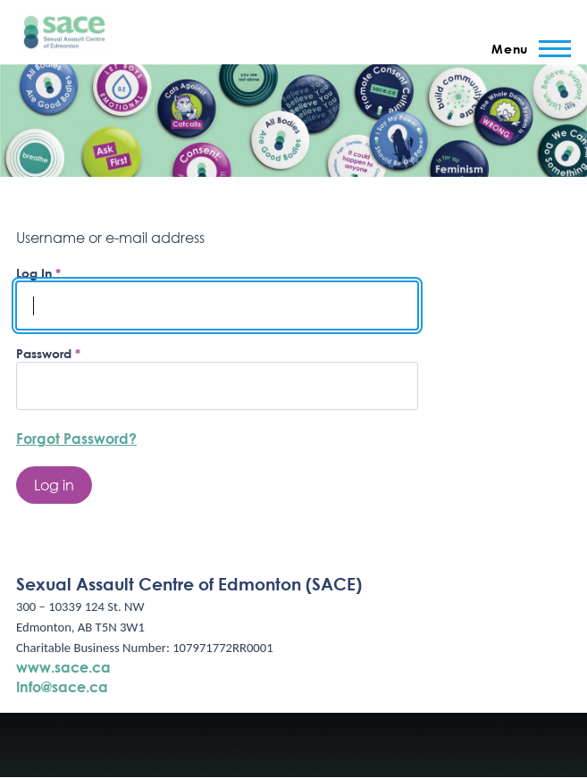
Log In (34, 272)
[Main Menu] (525, 48)
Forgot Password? (76, 438)
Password (43, 353)
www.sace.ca (63, 666)
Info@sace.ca (62, 686)
